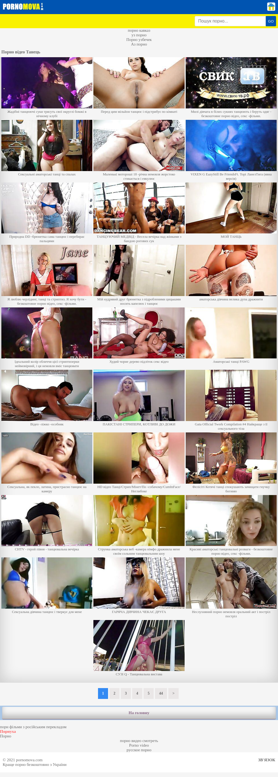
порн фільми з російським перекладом (33, 727)
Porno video (139, 745)
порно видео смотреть (139, 741)
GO (271, 21)
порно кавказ (139, 30)
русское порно (139, 750)
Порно (5, 736)
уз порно (139, 35)
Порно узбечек (139, 39)
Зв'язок (266, 760)
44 (161, 693)
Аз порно (139, 44)
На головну (139, 713)
